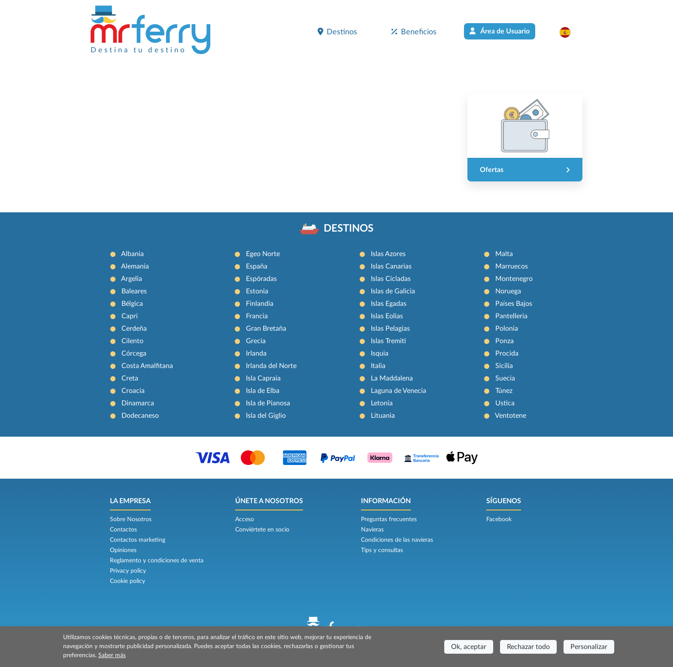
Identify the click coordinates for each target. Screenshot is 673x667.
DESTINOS (348, 228)
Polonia (506, 328)
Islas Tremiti (388, 341)
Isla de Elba (262, 390)
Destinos (337, 32)
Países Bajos (513, 303)
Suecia (505, 378)
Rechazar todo (528, 646)
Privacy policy (128, 571)
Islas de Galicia (393, 291)
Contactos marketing (137, 540)
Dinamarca (137, 403)
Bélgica (132, 303)
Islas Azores (388, 254)
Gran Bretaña (266, 328)
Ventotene (510, 415)
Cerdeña (134, 328)
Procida (506, 353)
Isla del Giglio (266, 415)
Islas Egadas (388, 303)
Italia (378, 365)
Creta (129, 378)
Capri (129, 316)
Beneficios (414, 32)
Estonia (257, 291)
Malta (504, 254)
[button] (569, 32)
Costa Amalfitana (147, 365)
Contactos (123, 530)
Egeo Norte (263, 254)
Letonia (382, 403)
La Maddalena (392, 378)
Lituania (383, 415)
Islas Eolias (387, 316)
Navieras (372, 530)
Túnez (503, 390)
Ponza (504, 341)
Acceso (244, 519)
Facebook (499, 519)
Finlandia (259, 303)
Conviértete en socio (262, 530)
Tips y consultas (382, 550)
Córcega (133, 353)
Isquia (379, 353)
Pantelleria (511, 316)
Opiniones (123, 550)
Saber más (112, 655)
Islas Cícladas (391, 278)
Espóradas (261, 278)
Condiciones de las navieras (397, 540)
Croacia (133, 390)
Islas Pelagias (390, 328)
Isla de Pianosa (268, 403)
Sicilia (504, 365)
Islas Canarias (391, 266)
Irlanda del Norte (271, 365)
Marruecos (511, 266)
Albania (132, 254)
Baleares (134, 291)
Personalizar (588, 646)
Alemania (135, 266)
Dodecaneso (140, 415)
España (256, 266)
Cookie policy (127, 581)
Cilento (132, 341)
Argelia (131, 278)
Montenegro (514, 278)
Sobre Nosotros (131, 519)
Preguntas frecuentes (389, 519)
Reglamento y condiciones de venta (156, 561)
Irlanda (256, 353)
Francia (257, 316)
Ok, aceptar (468, 646)
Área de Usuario (500, 31)
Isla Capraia (263, 378)
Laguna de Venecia (398, 390)
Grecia (256, 341)
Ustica (505, 403)
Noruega (508, 291)
